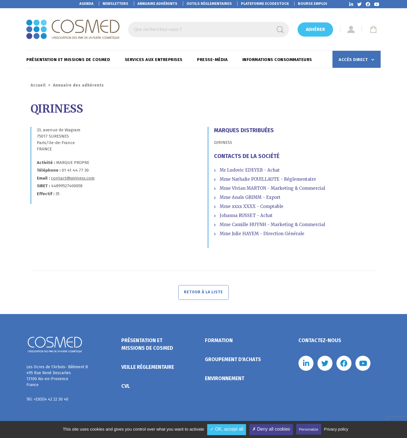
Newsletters (115, 3)
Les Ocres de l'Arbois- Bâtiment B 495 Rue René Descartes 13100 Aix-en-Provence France (57, 376)
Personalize (308, 429)
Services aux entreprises (154, 59)
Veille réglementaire (147, 368)
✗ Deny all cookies (271, 429)
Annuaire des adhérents (78, 85)
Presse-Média (213, 59)
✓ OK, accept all (226, 429)
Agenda (86, 3)
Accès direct (354, 59)
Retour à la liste (203, 292)
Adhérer (315, 29)
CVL (125, 387)
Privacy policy (336, 429)
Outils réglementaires (209, 3)
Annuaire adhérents (157, 3)
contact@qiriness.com (73, 178)
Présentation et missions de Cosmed (68, 59)
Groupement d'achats (233, 360)
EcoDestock (265, 3)
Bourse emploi (312, 3)
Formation (219, 341)
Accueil (38, 85)
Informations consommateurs (277, 59)
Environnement (224, 379)
